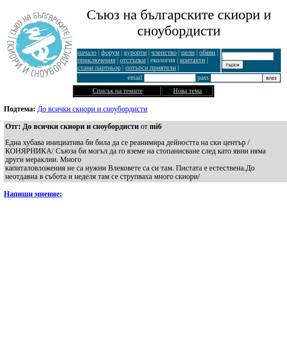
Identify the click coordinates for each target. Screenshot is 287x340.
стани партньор (99, 67)
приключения (96, 60)
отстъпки (132, 60)
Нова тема (187, 90)
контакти (192, 60)
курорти (135, 52)
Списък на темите (118, 90)
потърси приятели (151, 67)
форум (110, 52)
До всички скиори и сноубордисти (92, 109)
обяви (207, 52)
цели (187, 52)
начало (87, 52)
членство (164, 52)
